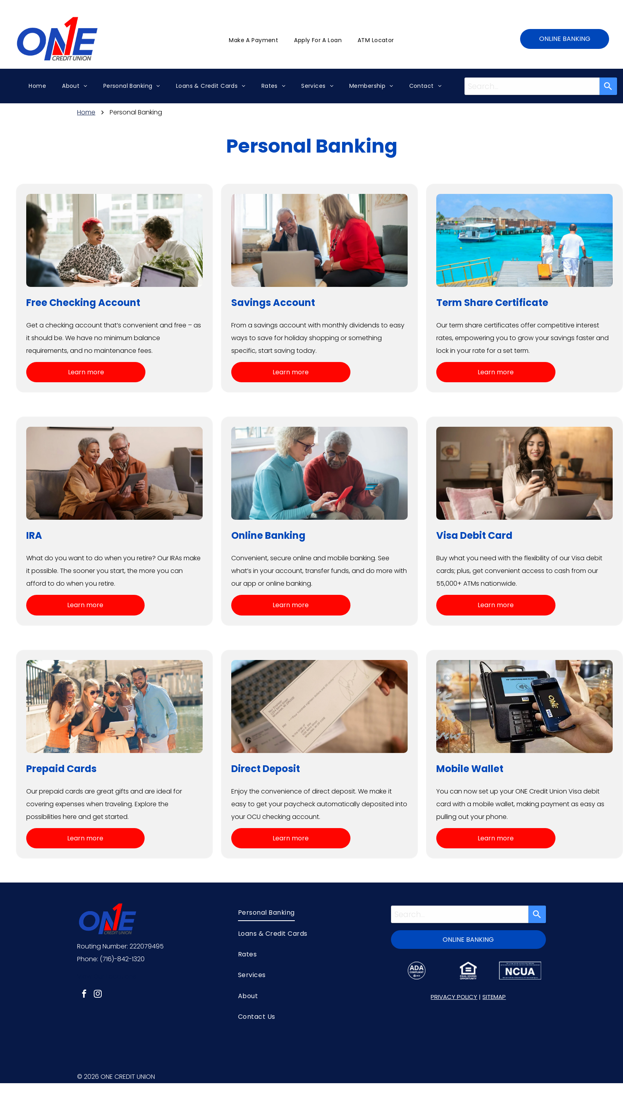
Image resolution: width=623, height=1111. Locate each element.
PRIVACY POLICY (454, 997)
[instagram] (98, 995)
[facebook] (84, 995)
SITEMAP (494, 997)
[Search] (608, 86)
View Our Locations (106, 976)
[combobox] (532, 86)
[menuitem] (253, 40)
